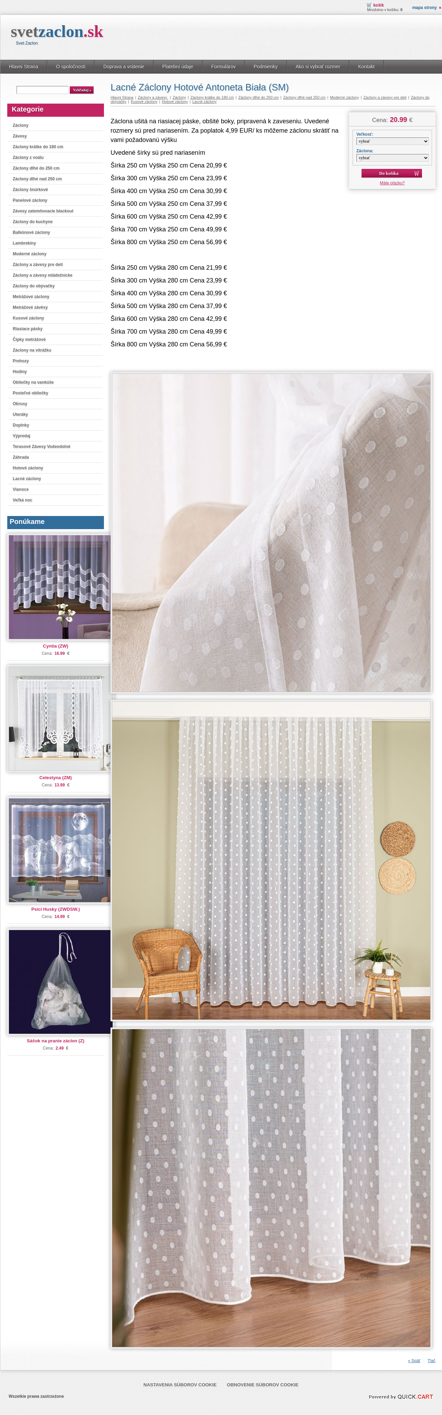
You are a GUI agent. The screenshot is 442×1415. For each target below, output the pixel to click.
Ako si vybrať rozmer (318, 66)
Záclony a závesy (153, 97)
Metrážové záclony (31, 296)
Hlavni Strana (23, 66)
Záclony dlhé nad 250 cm (37, 178)
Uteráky (20, 414)
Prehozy (21, 360)
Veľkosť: (364, 134)
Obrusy (20, 403)
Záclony (20, 125)
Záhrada (21, 457)
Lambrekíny (24, 243)
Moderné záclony (29, 253)
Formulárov (223, 66)
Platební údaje (177, 66)
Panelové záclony (30, 200)
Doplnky (21, 425)
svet (57, 31)
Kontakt (366, 66)
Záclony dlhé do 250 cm (36, 168)
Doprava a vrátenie (123, 66)
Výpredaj (21, 435)
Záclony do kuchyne (32, 221)
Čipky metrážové (29, 339)
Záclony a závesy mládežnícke (43, 275)
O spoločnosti (70, 66)
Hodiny (20, 371)
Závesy (20, 136)
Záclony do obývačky (34, 286)
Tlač (431, 1360)
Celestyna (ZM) (55, 777)
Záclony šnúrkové (30, 189)
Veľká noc (22, 500)
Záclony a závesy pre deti (38, 264)
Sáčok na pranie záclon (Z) (55, 1040)
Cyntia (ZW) (55, 646)
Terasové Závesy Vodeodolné (41, 446)
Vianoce (21, 489)
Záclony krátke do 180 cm (38, 146)
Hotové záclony (28, 468)
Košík (378, 5)
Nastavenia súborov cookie (180, 1384)
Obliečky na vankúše (33, 382)
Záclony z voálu (28, 157)
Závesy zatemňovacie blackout (43, 211)
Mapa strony (424, 7)
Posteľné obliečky (30, 393)
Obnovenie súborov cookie (262, 1384)
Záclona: (364, 151)
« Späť (414, 1360)
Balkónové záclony (31, 232)
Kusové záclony (28, 318)
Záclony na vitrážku (32, 350)
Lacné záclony (27, 478)
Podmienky (265, 66)
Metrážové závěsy (30, 307)
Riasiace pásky (27, 328)
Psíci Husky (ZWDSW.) (55, 909)
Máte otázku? (392, 183)
